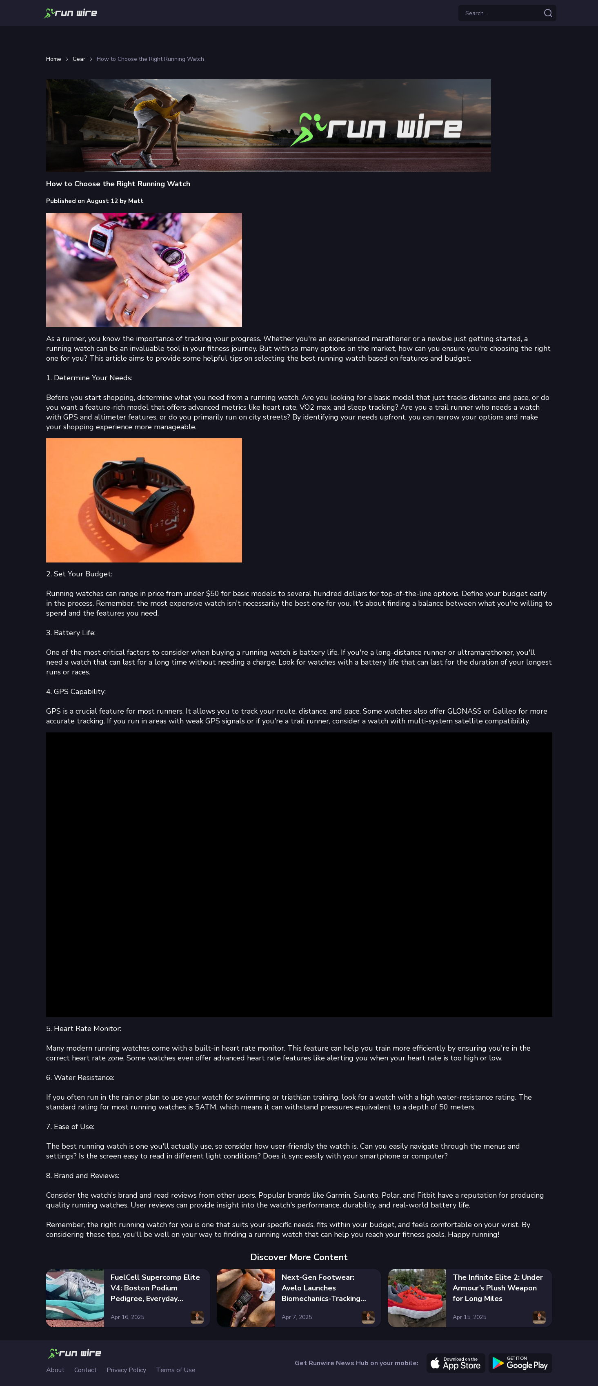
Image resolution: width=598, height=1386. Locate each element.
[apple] (456, 1363)
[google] (520, 1363)
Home (53, 59)
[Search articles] (548, 13)
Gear (79, 59)
